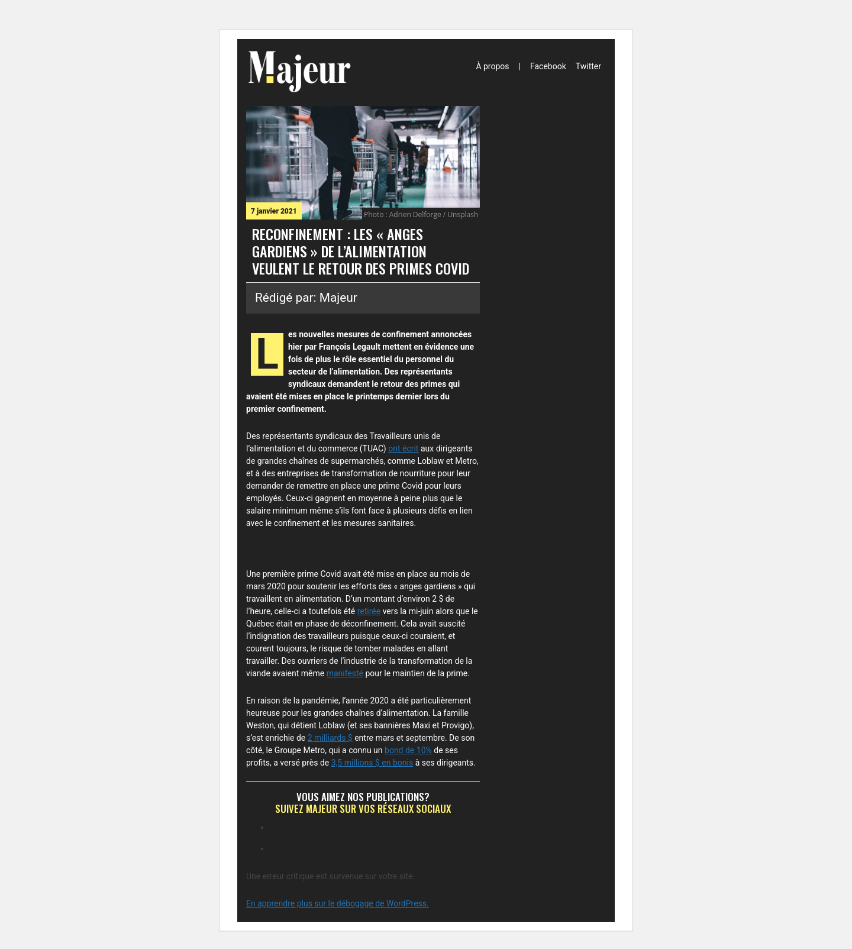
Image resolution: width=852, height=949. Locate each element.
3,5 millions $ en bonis (372, 762)
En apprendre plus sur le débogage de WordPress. (337, 903)
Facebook (548, 66)
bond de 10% (408, 750)
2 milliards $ (330, 738)
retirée (368, 611)
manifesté (345, 673)
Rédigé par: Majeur (306, 297)
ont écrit (403, 448)
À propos (492, 66)
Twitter (588, 66)
